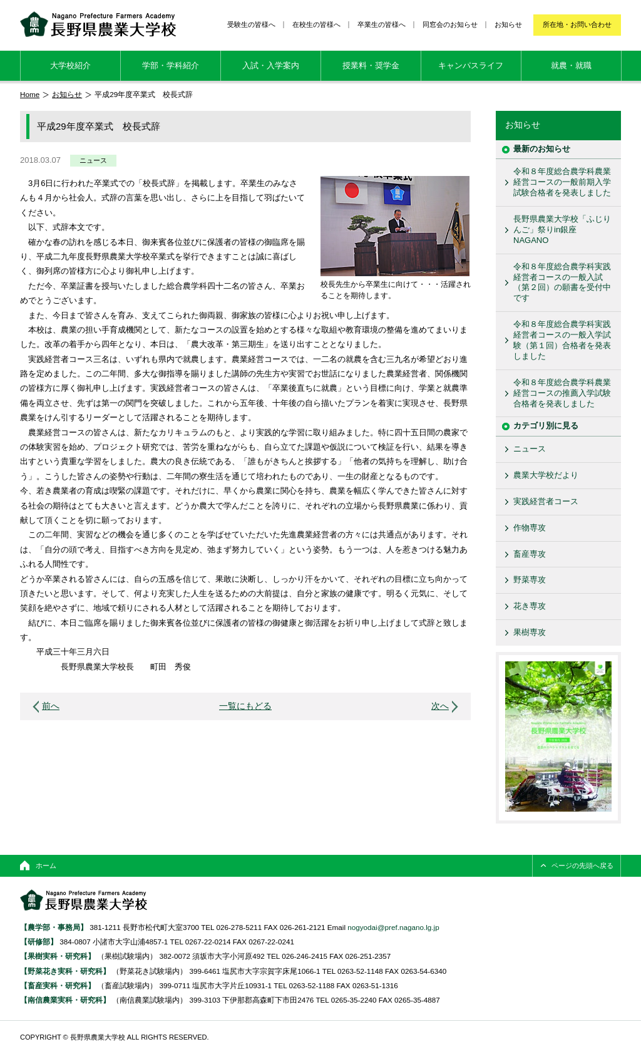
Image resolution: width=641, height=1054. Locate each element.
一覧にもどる (245, 706)
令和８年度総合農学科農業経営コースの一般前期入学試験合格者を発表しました (562, 182)
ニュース (93, 160)
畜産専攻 (529, 554)
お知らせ (508, 24)
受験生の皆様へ (251, 24)
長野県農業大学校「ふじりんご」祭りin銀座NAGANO (562, 229)
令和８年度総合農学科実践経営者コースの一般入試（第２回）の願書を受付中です (562, 282)
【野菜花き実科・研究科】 (66, 971)
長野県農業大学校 (98, 24)
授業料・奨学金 (370, 65)
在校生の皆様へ (316, 24)
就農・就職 (571, 65)
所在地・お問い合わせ (577, 24)
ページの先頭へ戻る (582, 865)
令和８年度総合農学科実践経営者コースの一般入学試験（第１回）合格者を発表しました (562, 340)
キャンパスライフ (470, 65)
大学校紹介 (70, 65)
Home (29, 94)
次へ (440, 706)
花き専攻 (529, 606)
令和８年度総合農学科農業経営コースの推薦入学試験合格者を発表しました (562, 393)
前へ (50, 706)
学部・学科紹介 (170, 65)
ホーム (46, 865)
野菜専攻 (529, 579)
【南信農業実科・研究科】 (65, 1000)
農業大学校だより (545, 475)
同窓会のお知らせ (450, 24)
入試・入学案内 (270, 65)
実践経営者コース (545, 501)
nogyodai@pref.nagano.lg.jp (393, 927)
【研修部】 (39, 942)
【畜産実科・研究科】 (57, 985)
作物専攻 (529, 527)
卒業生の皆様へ (381, 24)
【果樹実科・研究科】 (57, 956)
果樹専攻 (529, 632)
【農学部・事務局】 (54, 927)
